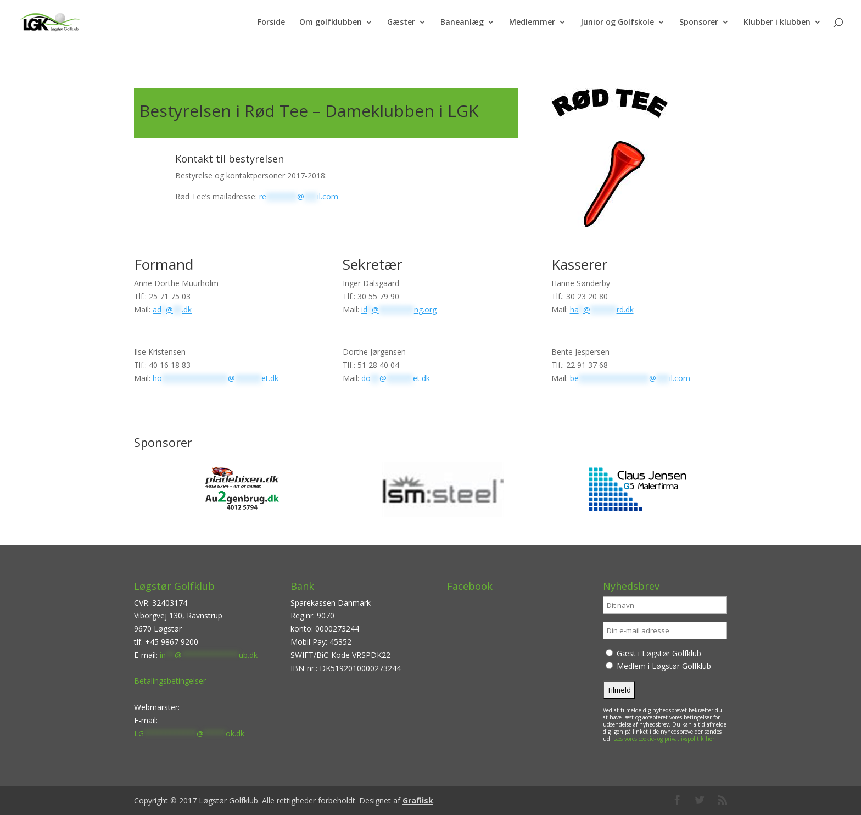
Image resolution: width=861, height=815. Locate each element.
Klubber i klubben (776, 22)
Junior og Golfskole (617, 22)
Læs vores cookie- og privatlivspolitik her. (664, 739)
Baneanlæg (462, 22)
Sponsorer (698, 22)
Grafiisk (417, 800)
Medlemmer (532, 22)
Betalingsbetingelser (170, 681)
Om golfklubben (330, 22)
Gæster (401, 22)
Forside (271, 22)
